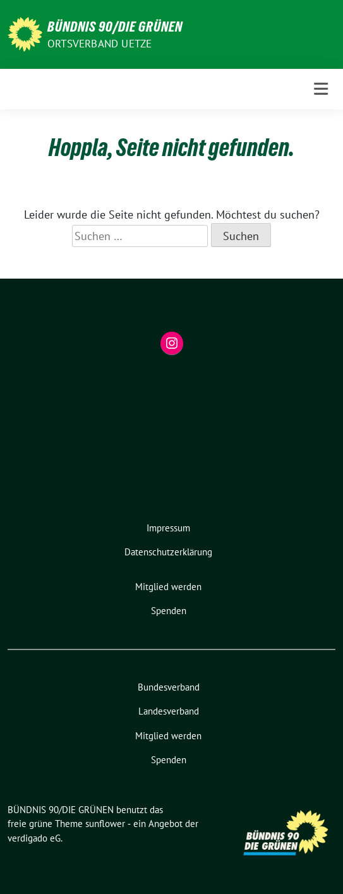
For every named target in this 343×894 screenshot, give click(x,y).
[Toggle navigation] (320, 89)
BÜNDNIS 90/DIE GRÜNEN (115, 26)
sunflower (105, 824)
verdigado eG (34, 838)
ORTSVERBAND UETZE (99, 44)
